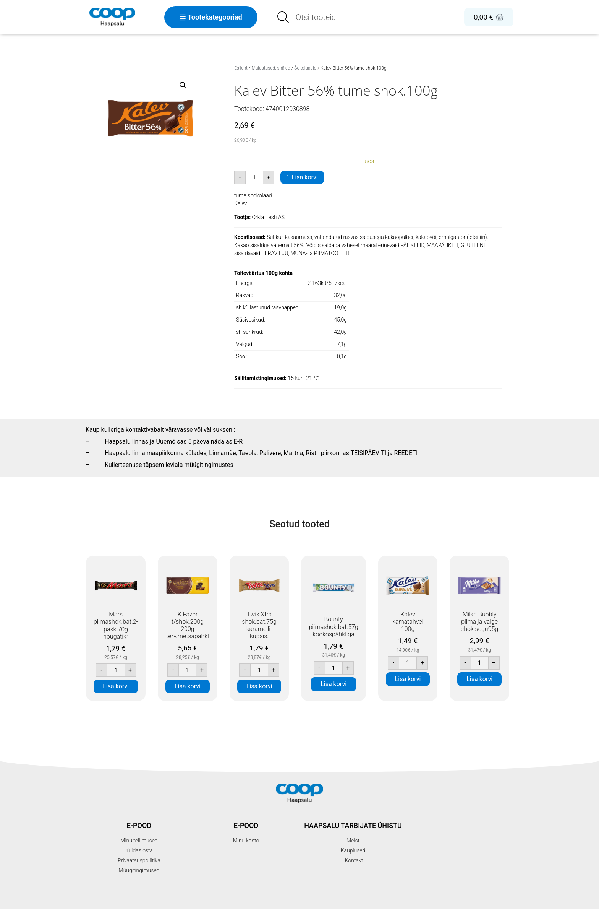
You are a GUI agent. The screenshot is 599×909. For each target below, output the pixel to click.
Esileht (241, 68)
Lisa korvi (305, 177)
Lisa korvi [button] (116, 686)
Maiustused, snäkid (271, 68)
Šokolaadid (305, 68)
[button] (183, 85)
